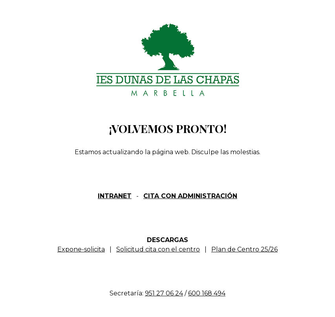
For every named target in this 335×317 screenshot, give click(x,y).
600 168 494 (206, 293)
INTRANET (115, 196)
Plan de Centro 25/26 (244, 249)
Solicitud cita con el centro (158, 249)
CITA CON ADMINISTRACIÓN (190, 196)
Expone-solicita (81, 249)
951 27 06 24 (164, 293)
